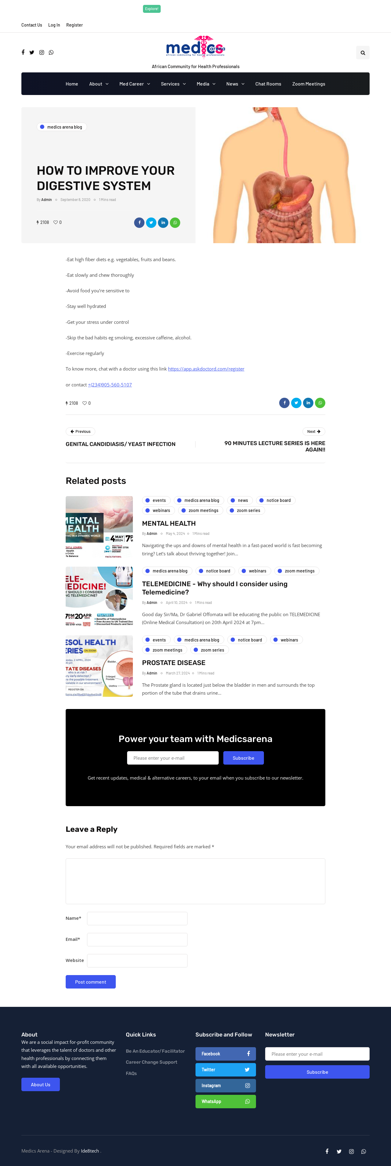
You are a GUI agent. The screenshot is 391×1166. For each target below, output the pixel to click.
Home (72, 83)
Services (170, 83)
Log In (54, 24)
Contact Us (31, 24)
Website (75, 960)
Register (74, 24)
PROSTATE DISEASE (174, 674)
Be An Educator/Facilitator (155, 1051)
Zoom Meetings (308, 83)
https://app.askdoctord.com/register (206, 369)
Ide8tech (90, 1151)
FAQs (131, 1073)
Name (73, 918)
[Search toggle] (363, 52)
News (232, 83)
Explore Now (237, 8)
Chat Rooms (268, 83)
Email (73, 939)
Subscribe (243, 768)
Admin (46, 199)
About (95, 83)
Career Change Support (151, 1062)
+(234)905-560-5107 (110, 385)
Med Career (131, 83)
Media (203, 83)
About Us (40, 1084)
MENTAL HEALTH (169, 534)
